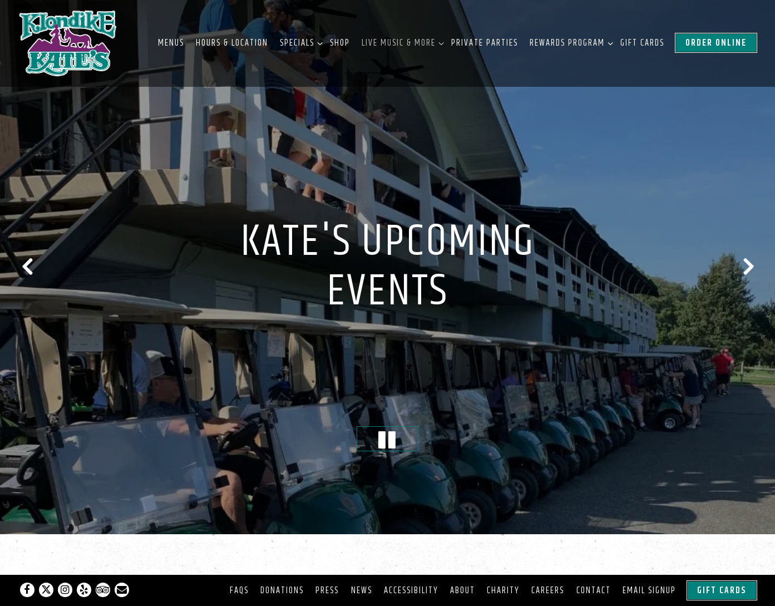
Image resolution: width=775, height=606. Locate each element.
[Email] (122, 590)
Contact (593, 591)
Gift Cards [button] (642, 43)
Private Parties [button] (484, 43)
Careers (547, 591)
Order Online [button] (716, 43)
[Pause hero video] (387, 419)
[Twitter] (46, 590)
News (361, 591)
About (462, 591)
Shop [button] (340, 43)
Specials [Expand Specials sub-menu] (299, 42)
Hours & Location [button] (232, 43)
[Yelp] (84, 590)
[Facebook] (27, 590)
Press (327, 591)
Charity (503, 591)
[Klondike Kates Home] (68, 43)
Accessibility (411, 591)
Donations (282, 591)
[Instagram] (65, 590)
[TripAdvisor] (103, 590)
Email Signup (649, 591)
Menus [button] (171, 43)
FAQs (239, 591)
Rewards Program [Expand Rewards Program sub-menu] (569, 42)
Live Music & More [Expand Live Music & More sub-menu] (400, 42)
